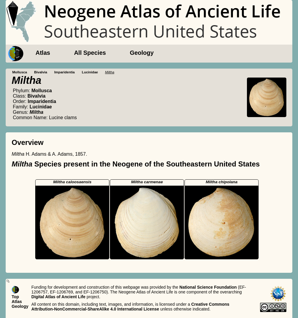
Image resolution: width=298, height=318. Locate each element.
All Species (90, 52)
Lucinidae (90, 72)
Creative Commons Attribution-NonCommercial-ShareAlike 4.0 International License (130, 306)
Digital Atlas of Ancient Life (58, 296)
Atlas (43, 52)
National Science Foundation (208, 287)
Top (15, 296)
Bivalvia (40, 72)
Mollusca (19, 72)
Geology (142, 52)
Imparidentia (64, 72)
